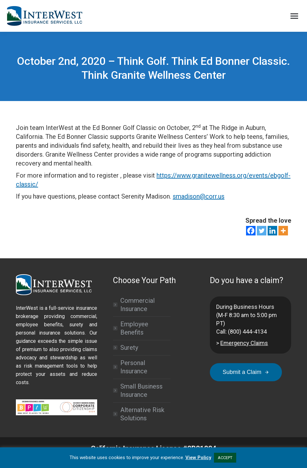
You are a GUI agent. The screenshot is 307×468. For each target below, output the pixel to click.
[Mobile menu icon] (294, 16)
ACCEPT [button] (225, 457)
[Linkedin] (272, 230)
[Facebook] (251, 230)
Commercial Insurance (137, 305)
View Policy (198, 457)
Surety (129, 347)
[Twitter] (261, 230)
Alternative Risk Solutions (142, 414)
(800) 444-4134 (247, 331)
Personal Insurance (133, 367)
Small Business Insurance (141, 390)
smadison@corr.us (198, 196)
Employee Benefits (134, 328)
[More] (283, 230)
